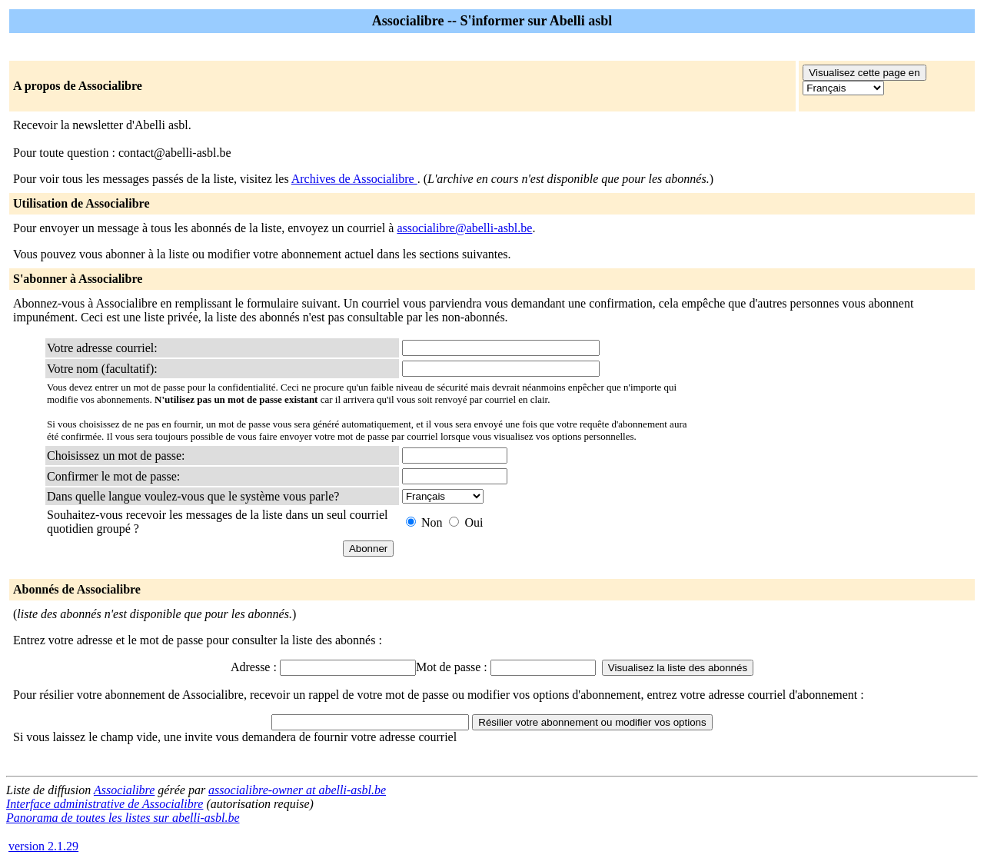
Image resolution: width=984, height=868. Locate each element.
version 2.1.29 (43, 846)
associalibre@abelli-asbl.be (464, 227)
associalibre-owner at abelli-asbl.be (297, 789)
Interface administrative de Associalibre (104, 803)
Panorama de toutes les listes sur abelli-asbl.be (123, 817)
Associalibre (124, 789)
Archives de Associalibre (354, 178)
